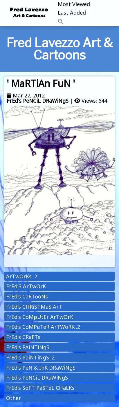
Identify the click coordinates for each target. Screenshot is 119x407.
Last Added (72, 12)
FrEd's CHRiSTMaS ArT (34, 306)
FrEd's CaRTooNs (27, 296)
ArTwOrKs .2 (21, 276)
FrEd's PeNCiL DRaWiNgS (37, 100)
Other (13, 397)
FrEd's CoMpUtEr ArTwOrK (39, 316)
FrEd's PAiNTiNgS (27, 347)
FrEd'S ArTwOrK (26, 286)
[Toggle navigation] (105, 13)
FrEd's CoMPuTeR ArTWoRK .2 (43, 326)
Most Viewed (74, 4)
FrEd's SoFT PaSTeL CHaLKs (40, 387)
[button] (74, 22)
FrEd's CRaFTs (23, 336)
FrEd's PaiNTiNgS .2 (30, 357)
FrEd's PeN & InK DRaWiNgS (40, 367)
